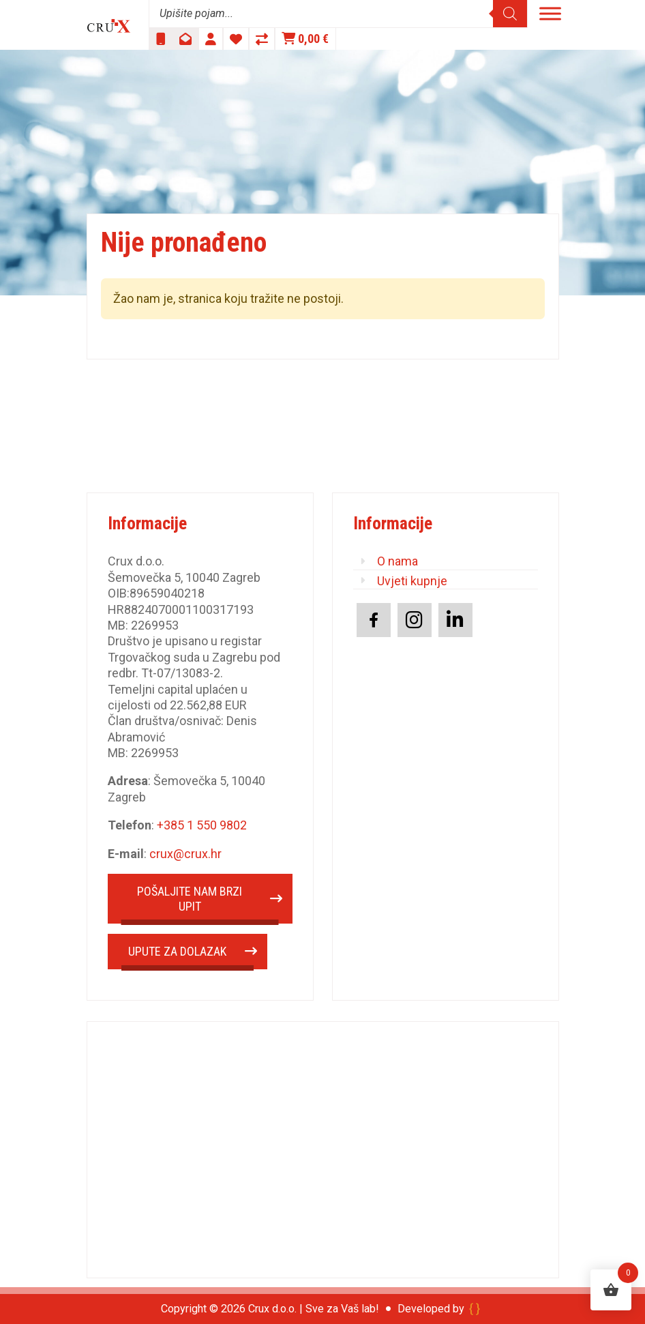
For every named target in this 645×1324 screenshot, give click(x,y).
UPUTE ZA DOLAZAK (177, 951)
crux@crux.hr (185, 854)
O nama (397, 561)
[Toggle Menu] (550, 13)
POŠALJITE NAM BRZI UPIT (189, 898)
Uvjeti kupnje (412, 581)
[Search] (510, 13)
